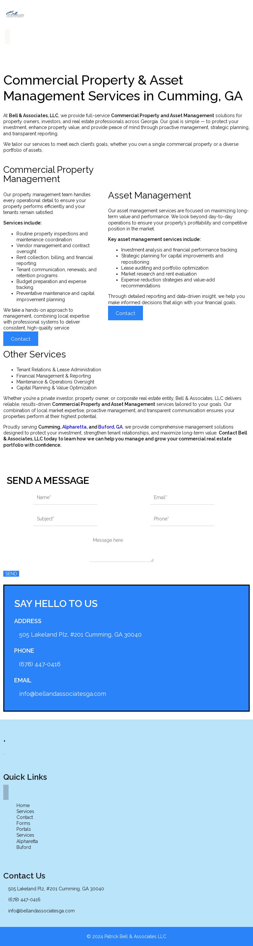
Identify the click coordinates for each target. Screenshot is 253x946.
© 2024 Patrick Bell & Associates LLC (126, 936)
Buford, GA (110, 427)
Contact (21, 339)
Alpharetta (74, 427)
